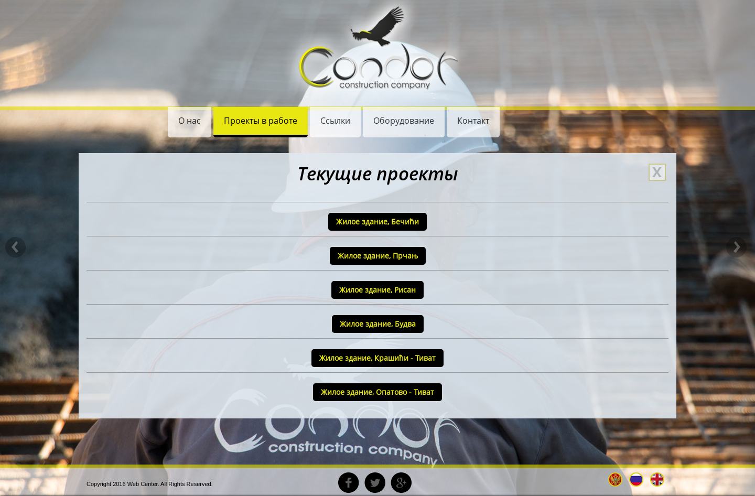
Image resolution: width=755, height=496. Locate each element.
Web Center (142, 484)
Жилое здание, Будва (378, 324)
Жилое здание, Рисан (377, 290)
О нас (189, 120)
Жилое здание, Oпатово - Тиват (377, 392)
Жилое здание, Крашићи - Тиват (377, 358)
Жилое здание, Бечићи (377, 222)
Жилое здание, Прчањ (378, 256)
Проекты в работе (260, 120)
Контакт (473, 120)
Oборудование (403, 120)
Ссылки (335, 120)
